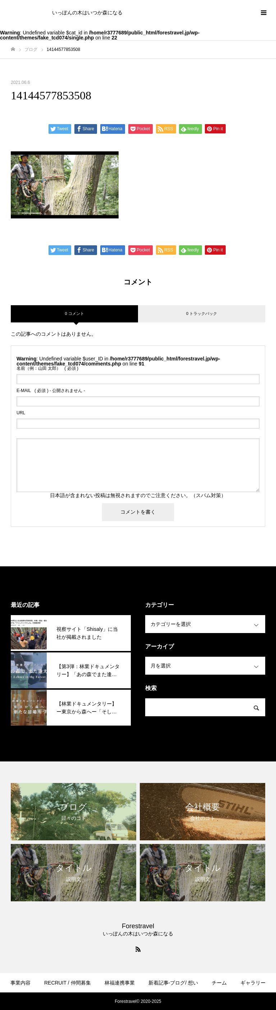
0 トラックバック (201, 313)
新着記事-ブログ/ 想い (173, 983)
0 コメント (74, 313)
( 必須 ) (47, 368)
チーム (219, 983)
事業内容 (20, 983)
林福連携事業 (120, 983)
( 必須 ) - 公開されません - (51, 390)
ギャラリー (253, 983)
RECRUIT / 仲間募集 (67, 983)
